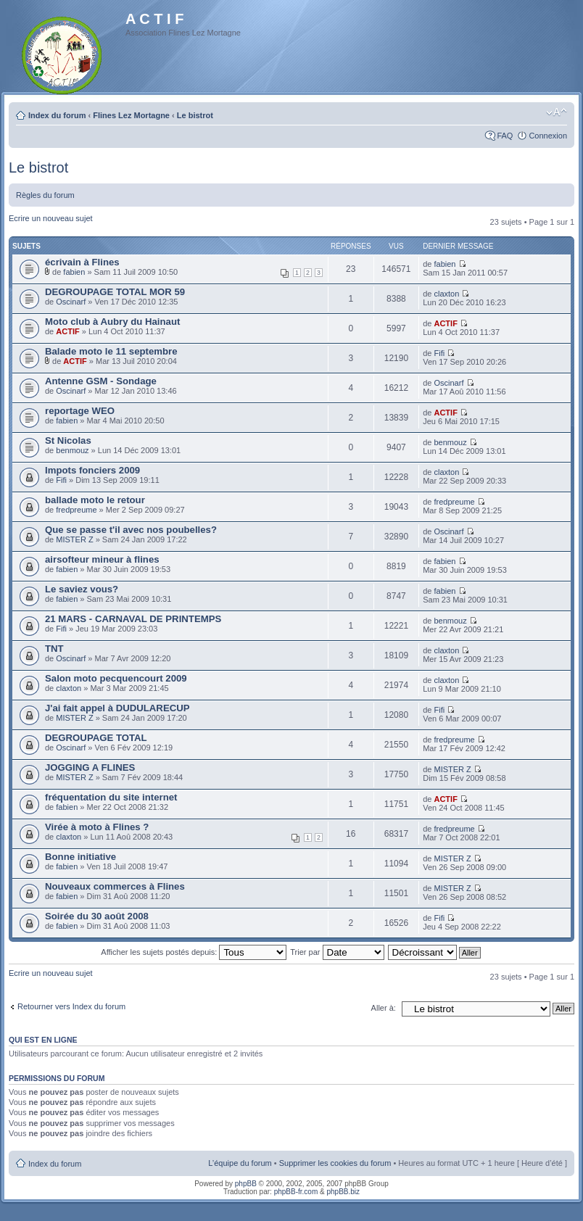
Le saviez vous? (81, 589)
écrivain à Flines (82, 262)
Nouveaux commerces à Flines (115, 886)
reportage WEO (80, 410)
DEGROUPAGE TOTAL (96, 737)
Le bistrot (195, 115)
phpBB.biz (343, 1192)
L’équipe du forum (239, 1163)
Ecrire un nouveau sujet (51, 218)
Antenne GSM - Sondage (101, 381)
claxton (446, 293)
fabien (74, 272)
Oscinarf (71, 301)
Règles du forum (45, 195)
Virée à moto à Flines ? (97, 826)
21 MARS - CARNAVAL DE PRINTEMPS (133, 618)
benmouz (72, 450)
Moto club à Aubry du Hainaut (112, 321)
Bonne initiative (80, 856)
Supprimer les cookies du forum (335, 1163)
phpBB (246, 1184)
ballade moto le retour (95, 499)
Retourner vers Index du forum (71, 1006)
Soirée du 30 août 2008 (97, 916)
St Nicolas (68, 440)
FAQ (505, 135)
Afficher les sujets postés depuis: (193, 952)
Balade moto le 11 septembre (111, 351)
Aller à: (383, 1007)
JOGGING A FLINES (90, 767)
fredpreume (76, 509)
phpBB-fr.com (296, 1192)
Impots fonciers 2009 (92, 470)
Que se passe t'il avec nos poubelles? (131, 529)
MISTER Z (74, 539)
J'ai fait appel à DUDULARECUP (117, 708)
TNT (54, 648)
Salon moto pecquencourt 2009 (116, 678)
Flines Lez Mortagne (131, 115)
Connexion (548, 135)
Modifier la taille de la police (556, 112)
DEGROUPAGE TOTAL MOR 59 (115, 291)
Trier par (337, 952)
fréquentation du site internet (111, 797)
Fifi (439, 353)
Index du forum (57, 115)
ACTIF (67, 331)
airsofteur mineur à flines (102, 559)
